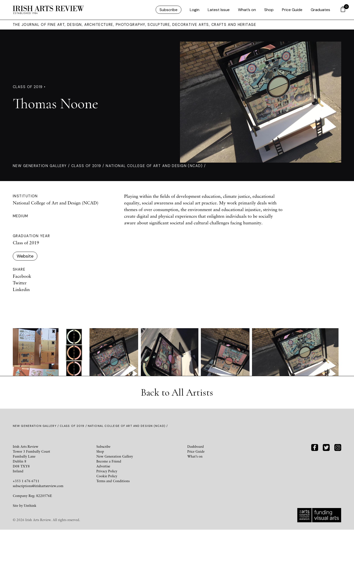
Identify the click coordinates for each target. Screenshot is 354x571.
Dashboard (195, 488)
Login (194, 9)
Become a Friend (108, 502)
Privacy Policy (106, 512)
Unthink (30, 547)
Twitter (20, 282)
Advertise (103, 507)
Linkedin (21, 289)
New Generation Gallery (40, 166)
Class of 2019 (86, 166)
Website (25, 256)
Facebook (22, 276)
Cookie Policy (106, 517)
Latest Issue (219, 9)
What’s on (247, 9)
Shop (269, 9)
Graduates (320, 9)
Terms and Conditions (113, 522)
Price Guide (292, 9)
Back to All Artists (177, 434)
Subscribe (168, 9)
